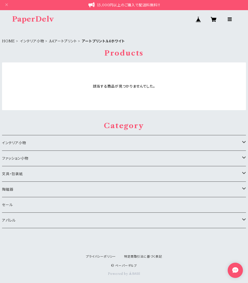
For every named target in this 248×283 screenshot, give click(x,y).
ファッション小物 (15, 158)
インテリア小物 (32, 41)
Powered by (124, 274)
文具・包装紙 (12, 174)
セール (7, 205)
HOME (8, 41)
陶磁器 (7, 189)
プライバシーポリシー (101, 256)
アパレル (9, 220)
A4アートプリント (63, 41)
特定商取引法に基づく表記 (143, 256)
